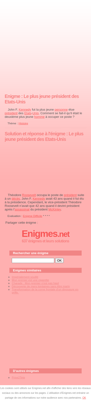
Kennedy (25, 109)
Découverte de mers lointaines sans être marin (41, 286)
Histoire (23, 123)
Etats (27, 113)
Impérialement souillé (25, 276)
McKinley (55, 209)
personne (61, 109)
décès (16, 198)
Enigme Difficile (32, 215)
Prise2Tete (18, 377)
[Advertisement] (45, 45)
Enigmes (45, 233)
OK (84, 397)
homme (39, 117)
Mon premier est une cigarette (30, 279)
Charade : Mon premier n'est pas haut (35, 283)
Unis (35, 113)
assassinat (22, 209)
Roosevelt (29, 195)
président (11, 113)
